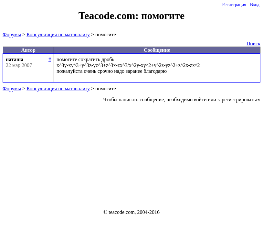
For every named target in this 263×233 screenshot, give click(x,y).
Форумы (12, 34)
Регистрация (234, 4)
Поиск (253, 43)
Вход (254, 4)
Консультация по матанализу (58, 34)
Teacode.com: (110, 15)
